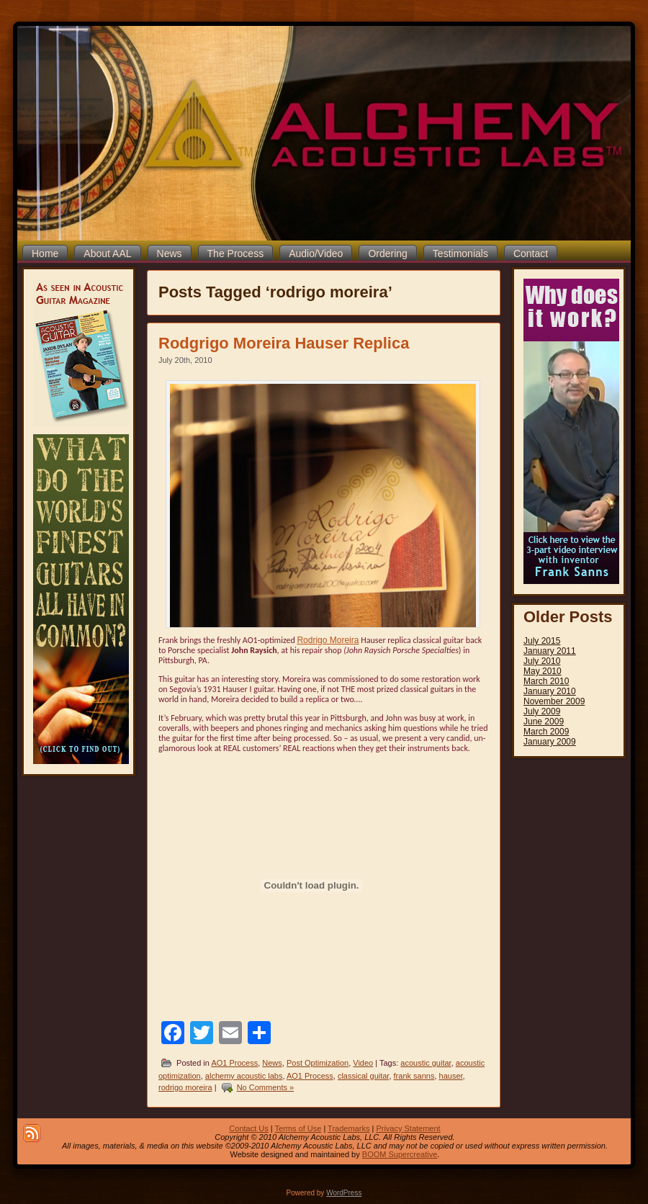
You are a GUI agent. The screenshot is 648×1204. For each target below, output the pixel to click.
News (272, 1063)
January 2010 (549, 691)
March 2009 (546, 732)
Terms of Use (298, 1128)
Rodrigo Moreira (328, 640)
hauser (451, 1076)
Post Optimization (317, 1063)
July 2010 (541, 661)
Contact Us (248, 1128)
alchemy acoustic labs (244, 1076)
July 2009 (541, 711)
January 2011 (549, 651)
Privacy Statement (408, 1128)
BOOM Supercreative (400, 1154)
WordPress (343, 1193)
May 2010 (542, 671)
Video (363, 1063)
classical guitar (364, 1076)
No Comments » (265, 1087)
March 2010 (546, 681)
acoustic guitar (425, 1063)
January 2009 (549, 742)
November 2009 (554, 701)
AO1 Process (234, 1063)
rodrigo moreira (185, 1087)
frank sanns (414, 1076)
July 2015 (541, 641)
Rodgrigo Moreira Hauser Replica (283, 343)
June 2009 (543, 721)
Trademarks (348, 1128)
